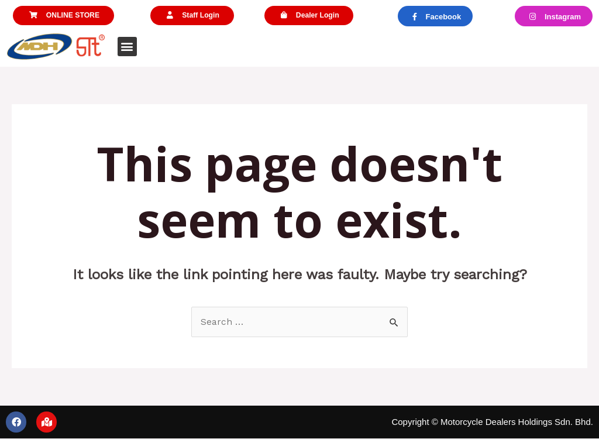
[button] (63, 16)
